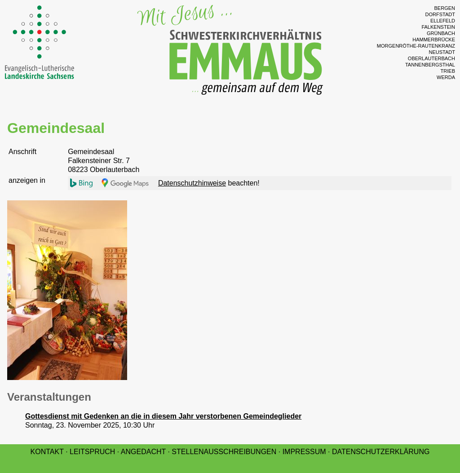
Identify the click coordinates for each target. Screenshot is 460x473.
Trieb (448, 71)
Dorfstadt (440, 14)
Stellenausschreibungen (224, 451)
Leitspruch (92, 451)
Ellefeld (442, 20)
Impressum (304, 451)
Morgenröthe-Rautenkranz (416, 46)
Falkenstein (438, 27)
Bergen (444, 8)
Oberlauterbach (431, 58)
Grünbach (441, 33)
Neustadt (442, 52)
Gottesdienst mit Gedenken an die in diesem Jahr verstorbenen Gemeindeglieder (163, 416)
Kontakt (47, 451)
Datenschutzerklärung (381, 451)
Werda (446, 77)
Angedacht (143, 451)
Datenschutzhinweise (192, 183)
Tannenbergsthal (430, 64)
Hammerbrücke (433, 39)
